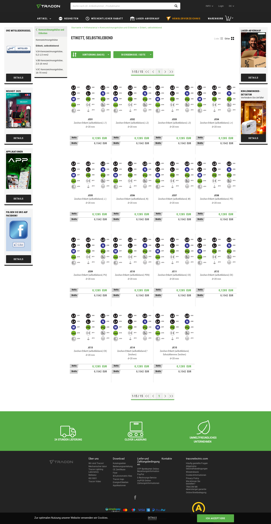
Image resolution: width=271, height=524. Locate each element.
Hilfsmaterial (90, 27)
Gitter (227, 38)
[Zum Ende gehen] (171, 71)
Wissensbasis (192, 472)
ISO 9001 (92, 478)
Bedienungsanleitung (123, 466)
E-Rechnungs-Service (146, 477)
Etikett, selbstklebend (47, 45)
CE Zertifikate (119, 469)
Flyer (115, 473)
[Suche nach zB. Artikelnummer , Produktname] (125, 6)
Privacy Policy (192, 478)
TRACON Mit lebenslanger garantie (196, 488)
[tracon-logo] (48, 6)
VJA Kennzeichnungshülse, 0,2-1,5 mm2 (49, 53)
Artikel (42, 18)
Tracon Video (94, 481)
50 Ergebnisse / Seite (136, 54)
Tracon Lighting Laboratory (95, 470)
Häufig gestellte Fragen (197, 463)
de (230, 6)
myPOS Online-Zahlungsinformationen (148, 481)
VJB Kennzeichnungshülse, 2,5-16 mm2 (49, 62)
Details (152, 517)
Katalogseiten (119, 463)
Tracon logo (118, 479)
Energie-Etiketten (120, 482)
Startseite (76, 27)
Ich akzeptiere (215, 518)
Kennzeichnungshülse (47, 40)
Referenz (92, 475)
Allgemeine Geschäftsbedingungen (197, 467)
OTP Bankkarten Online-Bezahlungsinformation (148, 470)
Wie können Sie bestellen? (193, 482)
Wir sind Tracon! (96, 463)
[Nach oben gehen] (147, 71)
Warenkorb (215, 18)
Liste (216, 38)
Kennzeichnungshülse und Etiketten (118, 27)
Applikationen (119, 485)
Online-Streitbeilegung (196, 492)
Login (221, 6)
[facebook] (135, 498)
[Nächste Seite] (165, 71)
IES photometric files (122, 476)
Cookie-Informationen (196, 475)
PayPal (140, 474)
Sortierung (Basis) (90, 55)
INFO (208, 6)
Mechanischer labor (97, 466)
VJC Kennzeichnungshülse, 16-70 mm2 (49, 71)
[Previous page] (153, 71)
